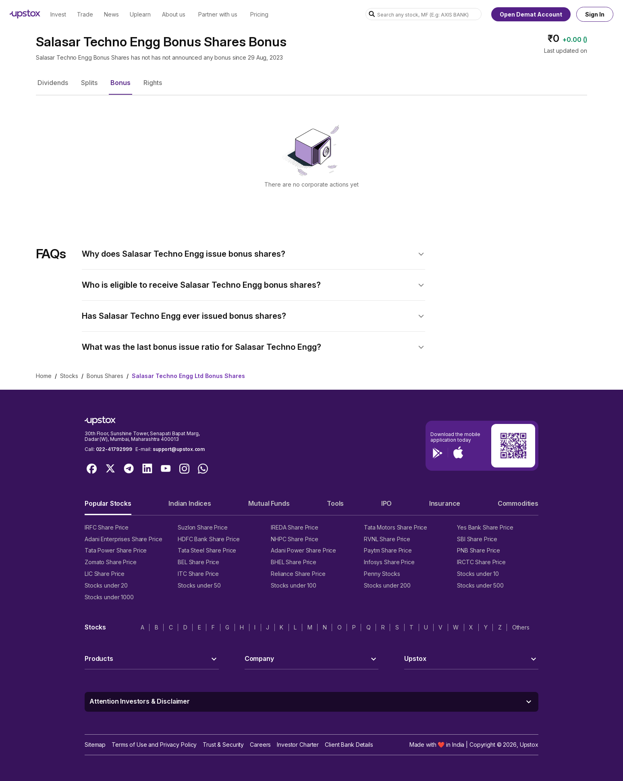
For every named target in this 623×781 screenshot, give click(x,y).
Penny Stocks (382, 573)
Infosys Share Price (389, 562)
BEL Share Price (198, 562)
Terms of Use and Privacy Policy (154, 744)
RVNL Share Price (387, 539)
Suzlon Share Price (203, 527)
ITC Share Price (198, 573)
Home (44, 375)
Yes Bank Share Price (485, 527)
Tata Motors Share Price (395, 527)
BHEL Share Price (293, 562)
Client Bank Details (349, 744)
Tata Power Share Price (116, 550)
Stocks (69, 375)
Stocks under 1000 (109, 597)
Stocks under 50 (199, 585)
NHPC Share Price (294, 539)
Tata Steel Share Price (207, 550)
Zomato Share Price (111, 562)
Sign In (594, 14)
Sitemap (95, 744)
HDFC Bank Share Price (208, 539)
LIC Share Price (105, 573)
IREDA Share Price (294, 527)
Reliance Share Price (298, 573)
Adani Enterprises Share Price (123, 539)
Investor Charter (298, 744)
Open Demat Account (531, 14)
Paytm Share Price (388, 550)
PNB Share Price (478, 550)
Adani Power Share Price (303, 550)
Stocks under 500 (480, 585)
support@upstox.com (179, 449)
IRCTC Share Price (481, 562)
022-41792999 (114, 449)
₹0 (553, 38)
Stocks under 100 (293, 585)
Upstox (529, 744)
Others (521, 627)
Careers (260, 744)
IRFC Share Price (107, 527)
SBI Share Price (477, 539)
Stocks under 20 (106, 585)
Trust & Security (223, 744)
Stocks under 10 (478, 573)
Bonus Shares (105, 375)
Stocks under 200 (387, 585)
